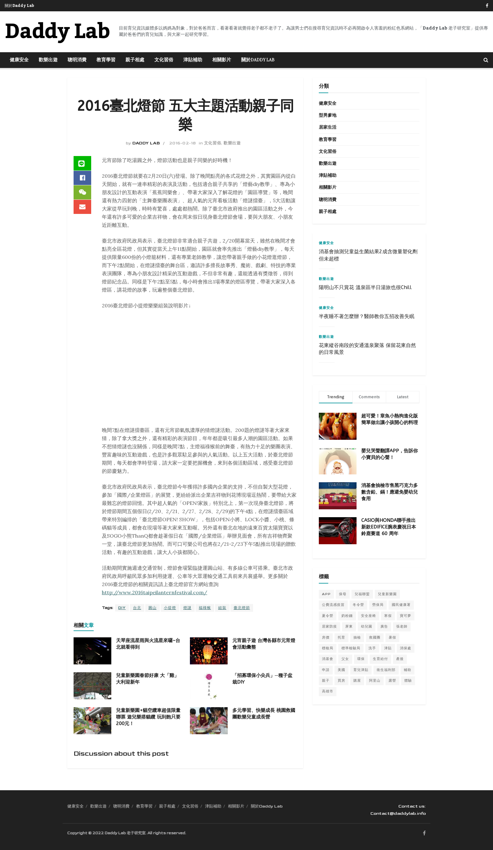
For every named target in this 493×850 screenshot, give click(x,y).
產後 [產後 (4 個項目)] (400, 659)
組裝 (222, 608)
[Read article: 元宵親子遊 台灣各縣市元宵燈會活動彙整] (209, 650)
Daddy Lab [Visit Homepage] (57, 31)
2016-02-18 (182, 143)
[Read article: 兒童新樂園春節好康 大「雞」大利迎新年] (92, 685)
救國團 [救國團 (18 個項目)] (374, 637)
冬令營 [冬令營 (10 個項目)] (358, 605)
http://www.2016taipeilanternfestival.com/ (154, 592)
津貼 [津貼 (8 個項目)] (388, 648)
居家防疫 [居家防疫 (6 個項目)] (329, 626)
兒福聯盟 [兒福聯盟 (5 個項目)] (362, 594)
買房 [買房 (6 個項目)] (341, 681)
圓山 (152, 608)
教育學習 (106, 60)
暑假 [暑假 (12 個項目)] (392, 637)
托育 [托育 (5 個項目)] (341, 637)
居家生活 (327, 127)
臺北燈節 (242, 608)
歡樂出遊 (48, 60)
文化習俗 (163, 60)
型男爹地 (327, 115)
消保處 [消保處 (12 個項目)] (405, 648)
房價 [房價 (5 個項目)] (326, 637)
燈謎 (187, 608)
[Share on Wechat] (82, 193)
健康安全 (19, 60)
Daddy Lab (146, 143)
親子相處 (134, 60)
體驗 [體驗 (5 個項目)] (408, 681)
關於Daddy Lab (19, 5)
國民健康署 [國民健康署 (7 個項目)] (401, 605)
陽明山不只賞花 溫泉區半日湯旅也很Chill (365, 287)
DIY (122, 608)
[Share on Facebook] (82, 178)
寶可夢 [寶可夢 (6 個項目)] (405, 616)
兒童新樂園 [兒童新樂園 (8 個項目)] (387, 594)
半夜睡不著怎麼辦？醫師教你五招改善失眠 (366, 316)
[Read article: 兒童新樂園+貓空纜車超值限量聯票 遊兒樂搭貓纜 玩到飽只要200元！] (92, 720)
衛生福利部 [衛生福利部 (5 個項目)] (386, 670)
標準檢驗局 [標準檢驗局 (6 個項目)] (350, 648)
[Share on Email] (82, 208)
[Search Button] (486, 60)
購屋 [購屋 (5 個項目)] (357, 681)
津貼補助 (192, 60)
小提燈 (170, 608)
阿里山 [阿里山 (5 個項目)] (374, 681)
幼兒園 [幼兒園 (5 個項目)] (366, 626)
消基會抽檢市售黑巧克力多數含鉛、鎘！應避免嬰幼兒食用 (389, 492)
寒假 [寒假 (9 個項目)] (388, 616)
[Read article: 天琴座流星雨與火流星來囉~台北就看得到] (92, 650)
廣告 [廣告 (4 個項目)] (384, 626)
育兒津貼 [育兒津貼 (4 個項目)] (360, 670)
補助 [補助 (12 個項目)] (407, 670)
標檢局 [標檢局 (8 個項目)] (327, 648)
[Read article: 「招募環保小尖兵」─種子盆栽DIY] (209, 685)
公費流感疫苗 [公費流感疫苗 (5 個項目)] (333, 605)
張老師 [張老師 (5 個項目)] (401, 626)
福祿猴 (205, 608)
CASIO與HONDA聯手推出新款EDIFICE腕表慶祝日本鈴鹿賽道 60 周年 (388, 526)
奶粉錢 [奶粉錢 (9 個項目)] (347, 616)
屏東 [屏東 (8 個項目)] (349, 626)
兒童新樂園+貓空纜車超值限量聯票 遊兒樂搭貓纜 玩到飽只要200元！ (148, 716)
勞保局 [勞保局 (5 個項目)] (378, 605)
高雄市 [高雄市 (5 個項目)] (327, 691)
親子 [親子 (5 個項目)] (326, 681)
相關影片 (221, 60)
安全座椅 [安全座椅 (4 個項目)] (368, 616)
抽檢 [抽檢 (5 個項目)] (357, 637)
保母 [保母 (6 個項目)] (342, 594)
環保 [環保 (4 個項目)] (361, 659)
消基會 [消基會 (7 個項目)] (327, 659)
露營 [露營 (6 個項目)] (392, 681)
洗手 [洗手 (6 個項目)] (372, 648)
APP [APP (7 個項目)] (326, 594)
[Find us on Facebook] (424, 833)
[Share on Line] (82, 163)
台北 (137, 608)
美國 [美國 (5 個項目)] (341, 670)
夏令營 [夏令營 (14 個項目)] (327, 616)
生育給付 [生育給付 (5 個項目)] (380, 659)
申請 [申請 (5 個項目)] (326, 670)
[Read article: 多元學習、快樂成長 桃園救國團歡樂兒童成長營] (209, 720)
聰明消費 (77, 60)
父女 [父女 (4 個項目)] (345, 659)
